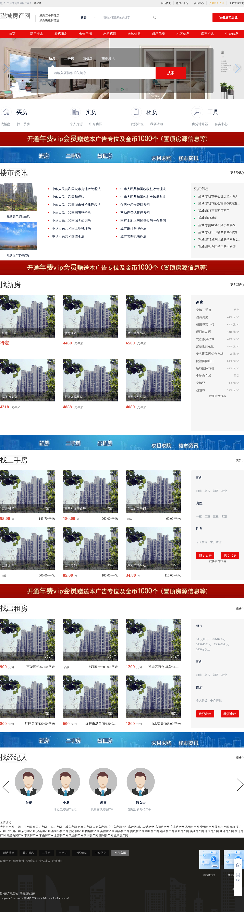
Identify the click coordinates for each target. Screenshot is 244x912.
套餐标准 (18, 861)
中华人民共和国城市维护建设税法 (76, 204)
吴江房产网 (197, 831)
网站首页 (166, 3)
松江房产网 (115, 826)
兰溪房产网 (121, 835)
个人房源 (76, 124)
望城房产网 (15, 15)
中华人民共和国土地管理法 (71, 228)
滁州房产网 (77, 831)
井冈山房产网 (23, 826)
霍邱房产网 (222, 826)
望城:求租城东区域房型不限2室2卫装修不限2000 (219, 239)
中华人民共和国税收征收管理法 (143, 189)
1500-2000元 (221, 644)
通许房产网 (227, 831)
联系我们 (57, 861)
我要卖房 (205, 555)
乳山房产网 (76, 835)
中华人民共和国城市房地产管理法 (76, 189)
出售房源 (85, 34)
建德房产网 (100, 826)
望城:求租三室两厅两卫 (214, 210)
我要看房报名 (217, 396)
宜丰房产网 (177, 826)
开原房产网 (212, 831)
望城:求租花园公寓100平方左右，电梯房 (219, 203)
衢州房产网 (182, 831)
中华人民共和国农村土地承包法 (143, 197)
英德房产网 (107, 831)
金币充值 (31, 861)
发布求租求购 (236, 3)
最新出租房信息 (49, 20)
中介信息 (232, 34)
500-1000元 (218, 639)
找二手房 (23, 124)
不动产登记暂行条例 (135, 212)
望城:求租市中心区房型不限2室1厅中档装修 (219, 196)
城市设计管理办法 (133, 228)
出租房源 (110, 34)
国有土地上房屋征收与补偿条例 (143, 220)
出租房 (63, 852)
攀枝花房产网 (146, 826)
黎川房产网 (152, 831)
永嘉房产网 (61, 835)
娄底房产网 (137, 831)
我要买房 (229, 555)
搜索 (170, 73)
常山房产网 (46, 835)
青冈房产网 (91, 835)
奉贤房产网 (31, 835)
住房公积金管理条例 (135, 204)
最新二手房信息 (49, 15)
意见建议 (44, 861)
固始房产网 (92, 831)
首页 (12, 34)
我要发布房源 (228, 17)
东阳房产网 (162, 826)
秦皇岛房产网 (59, 831)
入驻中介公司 (216, 3)
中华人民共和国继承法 (68, 236)
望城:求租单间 (207, 217)
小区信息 (183, 34)
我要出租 (137, 124)
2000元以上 (203, 649)
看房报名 (61, 34)
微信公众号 (182, 3)
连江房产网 (129, 826)
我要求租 (156, 124)
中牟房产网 (55, 826)
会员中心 (199, 3)
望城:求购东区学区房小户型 (217, 246)
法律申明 (5, 861)
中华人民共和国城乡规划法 (71, 220)
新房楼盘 (36, 34)
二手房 (46, 852)
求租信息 (158, 34)
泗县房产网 (122, 831)
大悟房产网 (7, 826)
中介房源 (95, 124)
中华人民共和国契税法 (68, 197)
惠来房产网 (85, 826)
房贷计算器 (200, 124)
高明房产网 (192, 826)
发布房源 (120, 852)
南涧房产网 (106, 835)
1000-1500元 (203, 644)
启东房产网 (28, 831)
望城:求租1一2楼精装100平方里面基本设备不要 (219, 232)
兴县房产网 (43, 831)
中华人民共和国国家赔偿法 (71, 212)
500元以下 (202, 639)
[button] (6, 68)
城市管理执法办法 (133, 236)
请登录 (37, 3)
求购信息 (134, 34)
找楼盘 (5, 124)
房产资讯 (207, 34)
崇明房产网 (207, 826)
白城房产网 (70, 826)
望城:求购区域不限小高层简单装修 (219, 225)
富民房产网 (40, 826)
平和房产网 (14, 831)
